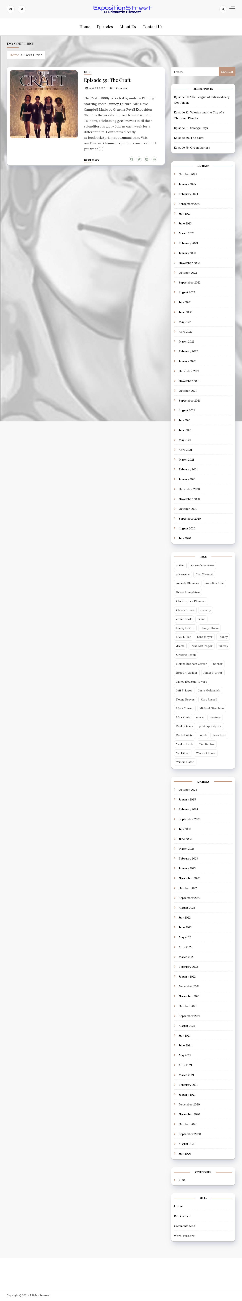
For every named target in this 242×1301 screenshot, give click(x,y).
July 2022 (185, 302)
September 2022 (189, 282)
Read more (91, 159)
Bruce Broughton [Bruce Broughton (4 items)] (188, 592)
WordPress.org (184, 1236)
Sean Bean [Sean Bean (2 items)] (219, 735)
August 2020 (187, 528)
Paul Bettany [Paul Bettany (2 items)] (184, 726)
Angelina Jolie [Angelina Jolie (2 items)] (214, 583)
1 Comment (121, 88)
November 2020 (189, 499)
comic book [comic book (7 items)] (184, 619)
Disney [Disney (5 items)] (223, 637)
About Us (127, 27)
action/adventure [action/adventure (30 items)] (202, 565)
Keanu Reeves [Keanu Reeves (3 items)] (185, 699)
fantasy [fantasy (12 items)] (223, 646)
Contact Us (152, 27)
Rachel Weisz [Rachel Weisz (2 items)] (185, 735)
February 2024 (188, 194)
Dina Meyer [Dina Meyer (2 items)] (205, 637)
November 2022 (189, 263)
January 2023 (187, 253)
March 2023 (186, 233)
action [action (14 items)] (180, 565)
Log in (178, 1206)
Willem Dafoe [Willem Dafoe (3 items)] (185, 762)
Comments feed (184, 1226)
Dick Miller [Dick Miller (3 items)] (183, 637)
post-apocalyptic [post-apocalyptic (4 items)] (210, 726)
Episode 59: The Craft (107, 80)
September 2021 (189, 400)
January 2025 (187, 184)
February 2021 (188, 469)
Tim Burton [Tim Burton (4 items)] (207, 744)
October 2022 (188, 272)
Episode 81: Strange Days (191, 128)
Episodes (105, 27)
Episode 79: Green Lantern (192, 147)
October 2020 (188, 509)
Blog (88, 72)
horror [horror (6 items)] (218, 664)
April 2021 (185, 450)
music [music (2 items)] (200, 717)
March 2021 (186, 459)
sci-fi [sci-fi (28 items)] (203, 735)
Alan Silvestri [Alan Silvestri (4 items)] (204, 574)
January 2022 (187, 361)
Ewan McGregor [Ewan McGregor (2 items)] (201, 646)
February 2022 (188, 351)
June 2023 (185, 223)
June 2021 (185, 430)
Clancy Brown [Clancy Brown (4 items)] (185, 610)
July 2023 (185, 213)
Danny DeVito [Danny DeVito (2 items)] (185, 628)
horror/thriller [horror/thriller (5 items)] (186, 673)
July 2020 (185, 538)
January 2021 (187, 479)
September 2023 (189, 204)
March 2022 (186, 341)
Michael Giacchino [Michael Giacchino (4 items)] (211, 708)
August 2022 (187, 292)
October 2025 (188, 174)
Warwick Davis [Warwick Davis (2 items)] (206, 753)
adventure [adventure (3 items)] (183, 574)
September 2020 (190, 518)
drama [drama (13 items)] (180, 646)
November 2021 (189, 381)
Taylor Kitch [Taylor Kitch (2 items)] (184, 744)
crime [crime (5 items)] (201, 619)
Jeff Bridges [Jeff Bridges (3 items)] (184, 690)
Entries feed (182, 1216)
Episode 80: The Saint (188, 138)
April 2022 (185, 331)
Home (84, 27)
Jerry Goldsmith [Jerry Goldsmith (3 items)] (209, 690)
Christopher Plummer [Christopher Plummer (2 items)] (191, 601)
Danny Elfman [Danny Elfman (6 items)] (209, 628)
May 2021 (185, 440)
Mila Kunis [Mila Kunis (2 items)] (183, 717)
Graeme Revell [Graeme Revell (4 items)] (186, 655)
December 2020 (189, 489)
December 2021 (189, 371)
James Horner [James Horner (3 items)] (212, 673)
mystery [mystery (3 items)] (215, 717)
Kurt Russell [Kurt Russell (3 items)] (209, 699)
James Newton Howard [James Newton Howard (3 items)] (191, 681)
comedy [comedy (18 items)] (205, 610)
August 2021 (187, 410)
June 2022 (185, 312)
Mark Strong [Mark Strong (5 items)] (184, 708)
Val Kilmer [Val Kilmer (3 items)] (183, 753)
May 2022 (185, 322)
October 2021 (188, 391)
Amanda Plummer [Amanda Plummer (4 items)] (187, 583)
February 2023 (188, 243)
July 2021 (184, 420)
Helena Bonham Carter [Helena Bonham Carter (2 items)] (191, 664)
